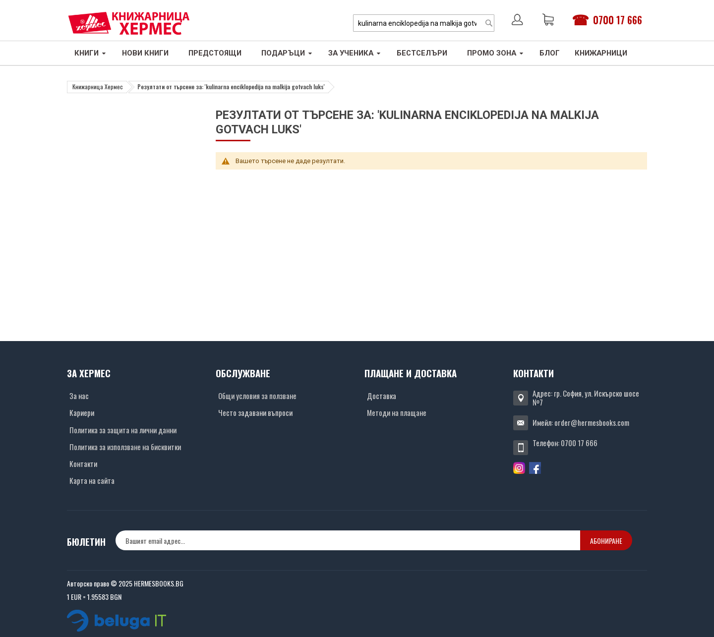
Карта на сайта (92, 480)
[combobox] (423, 23)
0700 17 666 (617, 19)
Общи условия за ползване (257, 395)
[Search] (488, 23)
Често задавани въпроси (255, 412)
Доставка (381, 395)
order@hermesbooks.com (591, 422)
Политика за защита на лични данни (123, 429)
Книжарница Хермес (97, 86)
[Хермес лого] (129, 23)
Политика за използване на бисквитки (125, 446)
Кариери (81, 412)
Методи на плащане (396, 412)
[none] (348, 540)
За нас (79, 395)
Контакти (83, 463)
